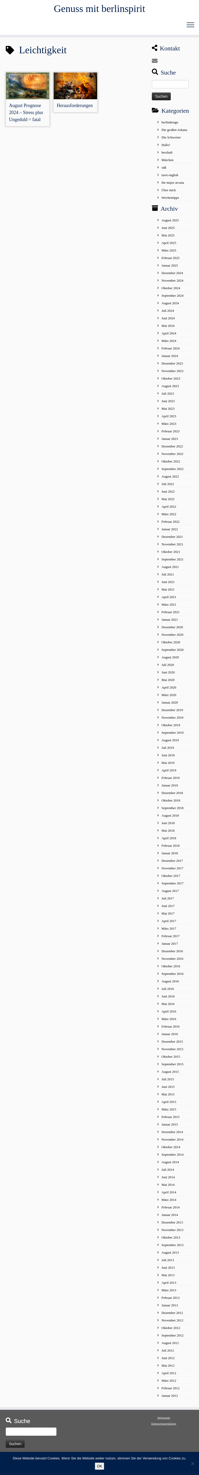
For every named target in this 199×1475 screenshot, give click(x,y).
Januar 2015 (169, 1127)
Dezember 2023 (172, 366)
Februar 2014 (170, 1210)
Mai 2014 (167, 1187)
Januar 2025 (169, 268)
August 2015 (170, 1074)
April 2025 (168, 245)
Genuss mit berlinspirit (99, 9)
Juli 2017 (167, 901)
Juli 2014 (167, 1172)
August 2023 (170, 389)
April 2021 (168, 599)
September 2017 (172, 886)
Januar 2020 (169, 705)
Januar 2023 (169, 441)
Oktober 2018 (170, 803)
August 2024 (170, 306)
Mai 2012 (167, 1368)
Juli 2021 (167, 577)
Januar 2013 (169, 1308)
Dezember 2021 (172, 539)
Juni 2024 (168, 321)
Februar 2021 (170, 615)
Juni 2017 (168, 908)
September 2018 (172, 810)
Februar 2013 (170, 1300)
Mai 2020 (167, 682)
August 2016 (170, 984)
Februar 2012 (170, 1391)
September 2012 (172, 1338)
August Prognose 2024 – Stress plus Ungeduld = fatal (26, 115)
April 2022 (168, 509)
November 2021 (172, 547)
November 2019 (172, 720)
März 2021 (168, 607)
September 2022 (172, 471)
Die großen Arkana (174, 132)
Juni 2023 (168, 404)
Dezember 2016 (172, 954)
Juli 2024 (167, 313)
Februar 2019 (170, 780)
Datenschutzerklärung (163, 1426)
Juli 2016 (167, 991)
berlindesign (169, 125)
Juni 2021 (168, 584)
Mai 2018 (167, 833)
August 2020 (170, 660)
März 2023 (168, 426)
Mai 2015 (167, 1097)
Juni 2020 (168, 675)
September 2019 (172, 735)
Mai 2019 (167, 765)
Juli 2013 (167, 1263)
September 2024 (172, 298)
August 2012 (170, 1345)
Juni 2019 (168, 758)
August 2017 (170, 893)
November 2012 (172, 1323)
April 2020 (168, 690)
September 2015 (172, 1067)
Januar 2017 (169, 946)
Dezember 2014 (172, 1134)
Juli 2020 (167, 667)
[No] (192, 1463)
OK (99, 1466)
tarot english (169, 178)
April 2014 (168, 1195)
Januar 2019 (169, 788)
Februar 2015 (170, 1119)
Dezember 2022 (172, 449)
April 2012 (168, 1376)
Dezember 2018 (172, 795)
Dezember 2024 (172, 275)
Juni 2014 (168, 1180)
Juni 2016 (168, 999)
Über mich (168, 193)
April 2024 (168, 336)
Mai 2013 (167, 1278)
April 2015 (168, 1104)
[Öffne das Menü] (190, 26)
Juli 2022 (167, 486)
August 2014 (170, 1165)
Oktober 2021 (170, 554)
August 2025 (170, 223)
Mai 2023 (167, 411)
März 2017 (168, 931)
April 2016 (168, 1014)
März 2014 (168, 1202)
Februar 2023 (170, 434)
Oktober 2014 (170, 1150)
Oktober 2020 (170, 645)
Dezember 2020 (172, 630)
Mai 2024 (167, 328)
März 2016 (168, 1021)
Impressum (164, 1420)
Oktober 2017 (170, 878)
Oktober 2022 (170, 464)
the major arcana (172, 185)
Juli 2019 (167, 750)
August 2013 (170, 1255)
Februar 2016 (170, 1029)
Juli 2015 (167, 1082)
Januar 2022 (169, 532)
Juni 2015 (168, 1089)
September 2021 (172, 562)
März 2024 (168, 343)
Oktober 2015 (170, 1059)
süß (163, 170)
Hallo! (165, 147)
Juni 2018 (168, 826)
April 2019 (168, 773)
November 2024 (172, 283)
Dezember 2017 (172, 863)
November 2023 (172, 373)
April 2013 (168, 1285)
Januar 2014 (169, 1217)
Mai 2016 (167, 1006)
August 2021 (170, 569)
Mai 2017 (167, 916)
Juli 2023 (167, 396)
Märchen (167, 162)
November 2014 (172, 1142)
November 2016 (172, 961)
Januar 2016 (169, 1037)
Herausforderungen (75, 108)
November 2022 (172, 456)
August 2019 (170, 743)
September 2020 (172, 652)
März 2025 (168, 253)
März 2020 (168, 697)
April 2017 (168, 923)
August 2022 (170, 479)
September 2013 (172, 1247)
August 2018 (170, 818)
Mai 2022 (167, 502)
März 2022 (168, 517)
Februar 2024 (170, 351)
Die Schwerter (171, 140)
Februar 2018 (170, 848)
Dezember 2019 (172, 713)
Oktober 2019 (170, 728)
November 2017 (172, 871)
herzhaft (167, 155)
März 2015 (168, 1112)
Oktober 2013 (170, 1240)
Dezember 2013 (172, 1225)
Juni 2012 (168, 1360)
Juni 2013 (168, 1270)
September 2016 (172, 976)
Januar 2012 (169, 1398)
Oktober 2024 (170, 291)
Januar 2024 (169, 358)
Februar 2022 (170, 524)
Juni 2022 (168, 494)
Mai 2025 (167, 238)
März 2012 (168, 1383)
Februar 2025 (170, 260)
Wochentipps (170, 200)
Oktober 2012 (170, 1330)
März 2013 (168, 1293)
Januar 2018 (169, 856)
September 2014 (172, 1157)
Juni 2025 (168, 230)
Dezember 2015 (172, 1044)
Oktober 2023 (170, 381)
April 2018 (168, 841)
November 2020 (172, 637)
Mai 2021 (167, 592)
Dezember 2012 (172, 1315)
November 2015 (172, 1052)
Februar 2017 (170, 939)
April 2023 (168, 419)
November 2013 (172, 1232)
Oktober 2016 (170, 969)
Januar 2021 (169, 622)
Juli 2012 (167, 1353)
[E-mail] (156, 63)
